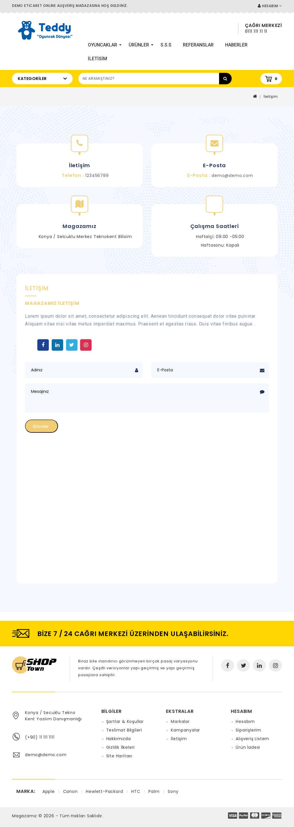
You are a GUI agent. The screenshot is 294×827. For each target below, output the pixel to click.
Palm (153, 791)
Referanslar (198, 45)
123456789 (97, 175)
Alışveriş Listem (252, 739)
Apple (48, 791)
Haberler (236, 45)
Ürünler (140, 47)
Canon (70, 791)
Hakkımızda (118, 739)
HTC (135, 791)
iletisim (97, 58)
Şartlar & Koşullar (125, 721)
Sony (173, 791)
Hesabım (245, 721)
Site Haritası (119, 756)
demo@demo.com (232, 175)
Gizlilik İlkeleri (120, 747)
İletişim (271, 96)
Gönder (41, 426)
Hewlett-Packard (104, 791)
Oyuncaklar (104, 47)
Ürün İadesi (248, 747)
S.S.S (165, 45)
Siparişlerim (248, 730)
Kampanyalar (185, 730)
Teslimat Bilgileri (124, 730)
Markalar (180, 721)
